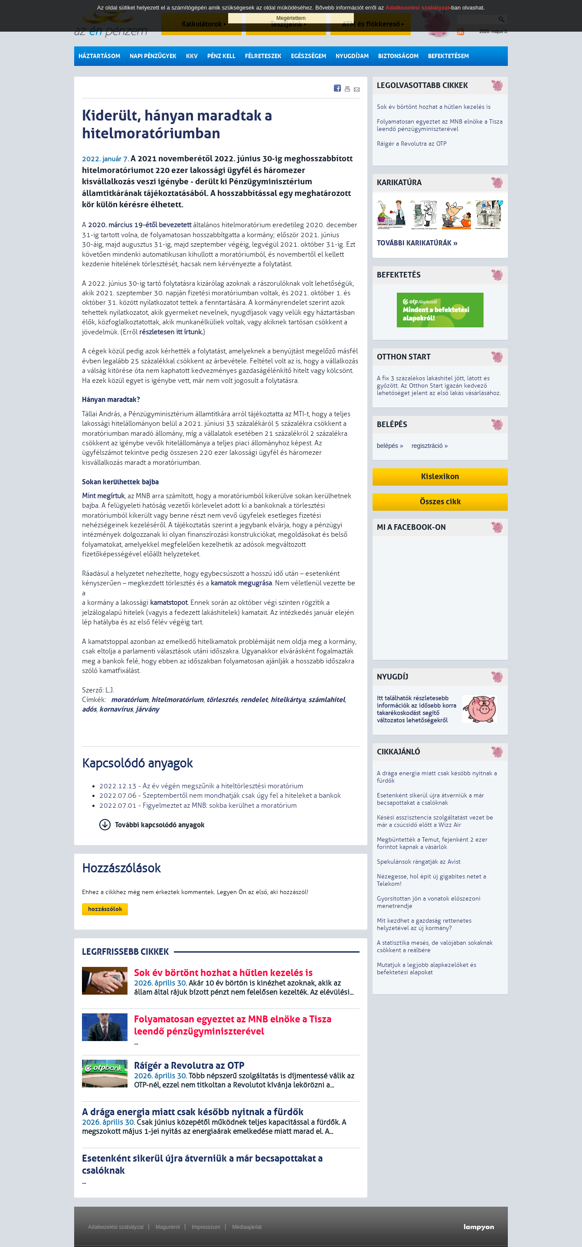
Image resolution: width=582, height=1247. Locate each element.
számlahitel (326, 699)
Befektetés (399, 275)
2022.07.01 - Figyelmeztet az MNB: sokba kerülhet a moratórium (198, 806)
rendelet (254, 699)
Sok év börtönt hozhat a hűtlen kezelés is (433, 107)
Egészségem (308, 56)
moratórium (128, 699)
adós (89, 709)
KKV (192, 56)
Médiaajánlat (247, 1227)
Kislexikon (440, 476)
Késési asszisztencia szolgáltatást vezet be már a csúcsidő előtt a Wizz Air (435, 821)
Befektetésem (448, 56)
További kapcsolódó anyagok (160, 825)
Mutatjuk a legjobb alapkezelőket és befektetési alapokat (426, 968)
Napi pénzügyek (153, 56)
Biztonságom (398, 56)
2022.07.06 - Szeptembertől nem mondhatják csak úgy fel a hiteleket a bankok (220, 796)
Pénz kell (221, 56)
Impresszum (206, 1227)
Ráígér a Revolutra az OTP (412, 143)
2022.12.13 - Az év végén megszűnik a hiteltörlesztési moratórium (201, 786)
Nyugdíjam (352, 56)
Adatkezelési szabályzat (116, 1227)
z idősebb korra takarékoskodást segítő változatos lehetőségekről (416, 713)
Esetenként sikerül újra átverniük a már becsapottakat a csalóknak (430, 799)
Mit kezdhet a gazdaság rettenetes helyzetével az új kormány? (424, 924)
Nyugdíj (392, 677)
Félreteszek (263, 56)
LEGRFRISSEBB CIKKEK (125, 952)
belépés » (390, 445)
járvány (147, 709)
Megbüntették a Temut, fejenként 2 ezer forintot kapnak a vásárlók (432, 843)
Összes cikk (440, 501)
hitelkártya (288, 699)
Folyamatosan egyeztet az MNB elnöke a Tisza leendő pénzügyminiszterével (440, 125)
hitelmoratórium (177, 699)
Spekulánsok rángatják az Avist (419, 861)
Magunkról (168, 1227)
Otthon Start (404, 357)
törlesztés (222, 699)
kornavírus (116, 709)
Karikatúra (399, 182)
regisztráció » (430, 445)
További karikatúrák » (417, 243)
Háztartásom (99, 56)
